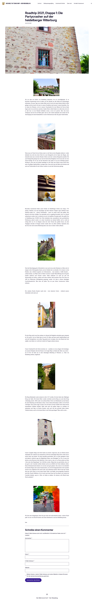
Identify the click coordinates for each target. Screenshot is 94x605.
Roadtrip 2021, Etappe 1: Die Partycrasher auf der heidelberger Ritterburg (44, 16)
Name (27, 554)
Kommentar (28, 538)
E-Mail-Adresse (29, 561)
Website (27, 567)
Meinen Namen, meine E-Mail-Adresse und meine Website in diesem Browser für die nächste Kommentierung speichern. (47, 575)
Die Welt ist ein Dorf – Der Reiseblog (18, 3)
